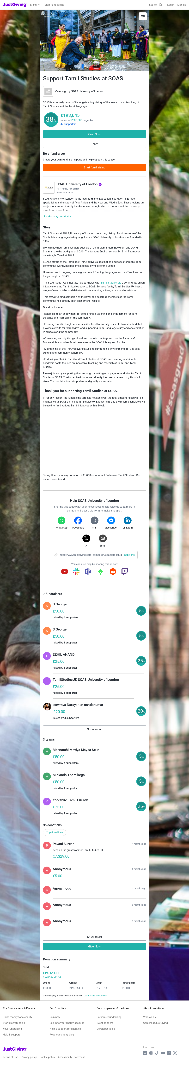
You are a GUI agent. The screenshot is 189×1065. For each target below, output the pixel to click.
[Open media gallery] (94, 40)
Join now (55, 1017)
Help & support (11, 1034)
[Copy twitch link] (124, 571)
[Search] (155, 5)
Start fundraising (94, 167)
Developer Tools (106, 1028)
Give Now (94, 134)
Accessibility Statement (71, 1057)
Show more (98, 729)
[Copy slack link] (76, 571)
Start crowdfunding (14, 1022)
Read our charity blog (62, 1034)
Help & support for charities (65, 1028)
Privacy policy (29, 1057)
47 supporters (68, 124)
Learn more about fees (95, 995)
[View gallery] (143, 16)
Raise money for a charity (17, 1017)
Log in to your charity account (67, 1022)
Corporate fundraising (109, 1017)
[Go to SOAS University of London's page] (49, 188)
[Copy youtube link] (64, 571)
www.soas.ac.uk (65, 192)
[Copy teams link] (88, 571)
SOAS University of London (87, 91)
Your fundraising (12, 1028)
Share (94, 144)
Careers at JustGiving (155, 1022)
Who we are (150, 1017)
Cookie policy (47, 1057)
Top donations (54, 832)
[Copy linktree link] (100, 572)
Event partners (105, 1022)
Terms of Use (10, 1057)
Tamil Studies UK (111, 282)
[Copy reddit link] (113, 571)
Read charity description (58, 216)
